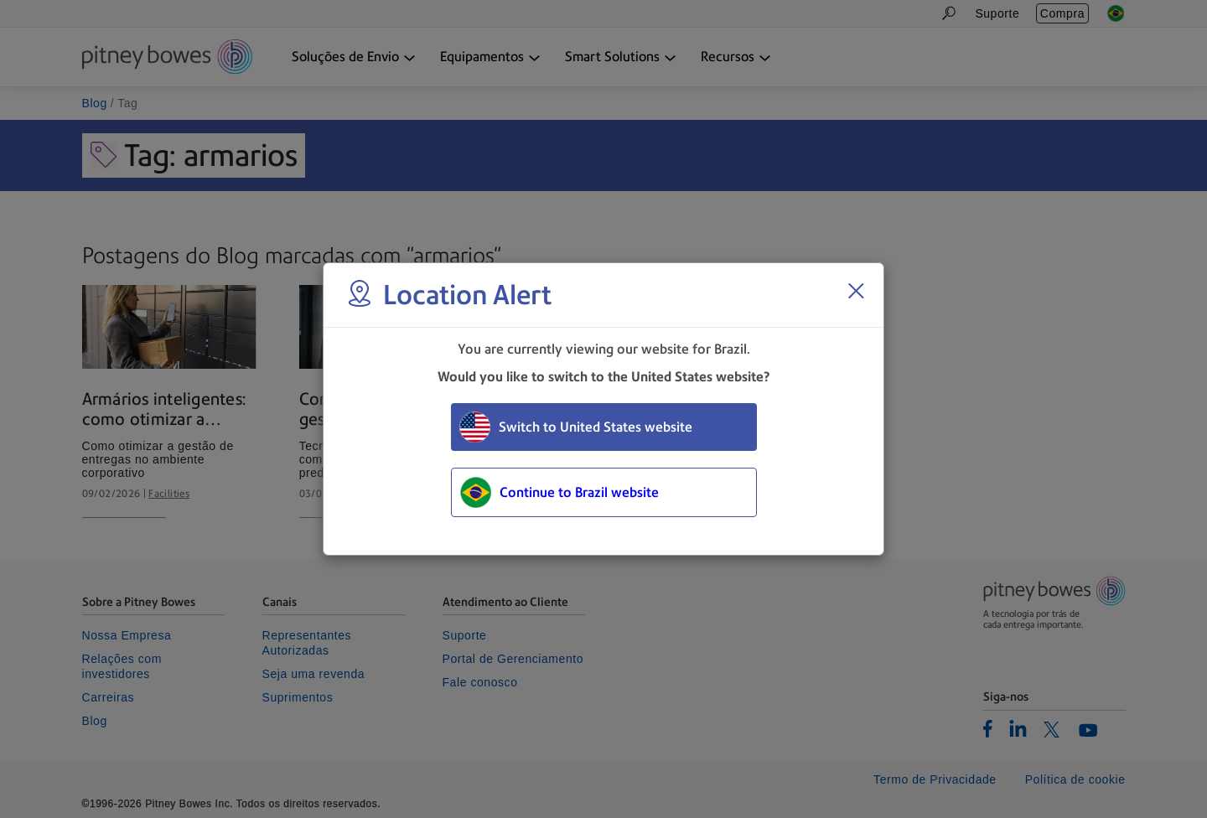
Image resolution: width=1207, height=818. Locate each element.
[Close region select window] (856, 291)
